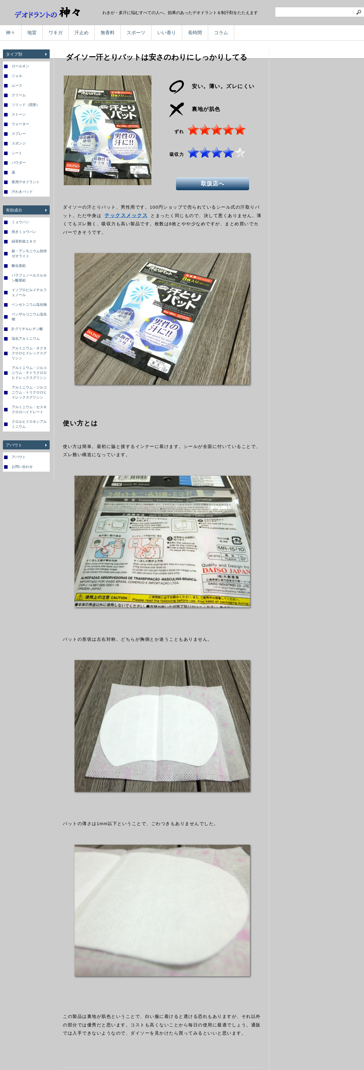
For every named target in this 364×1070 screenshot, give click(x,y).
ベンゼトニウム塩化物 (29, 305)
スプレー (19, 134)
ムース (17, 85)
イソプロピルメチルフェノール (29, 292)
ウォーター (20, 124)
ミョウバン (20, 222)
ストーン (19, 114)
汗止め (82, 32)
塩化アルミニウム (26, 338)
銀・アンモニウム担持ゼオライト (29, 253)
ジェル (17, 76)
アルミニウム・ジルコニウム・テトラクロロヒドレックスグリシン (29, 373)
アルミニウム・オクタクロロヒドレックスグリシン (29, 353)
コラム (221, 32)
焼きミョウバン (24, 232)
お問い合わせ (22, 467)
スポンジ (19, 143)
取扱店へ (215, 183)
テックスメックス (126, 215)
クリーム (19, 95)
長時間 (195, 32)
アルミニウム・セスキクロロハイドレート (29, 409)
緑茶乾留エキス (24, 241)
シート (17, 153)
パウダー (19, 163)
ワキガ (56, 32)
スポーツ (136, 32)
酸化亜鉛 (19, 266)
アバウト (19, 457)
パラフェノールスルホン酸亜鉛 (29, 277)
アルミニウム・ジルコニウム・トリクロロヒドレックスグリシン (29, 392)
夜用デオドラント (26, 182)
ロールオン (20, 66)
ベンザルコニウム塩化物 (29, 316)
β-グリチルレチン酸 (27, 329)
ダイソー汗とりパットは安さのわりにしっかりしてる (156, 57)
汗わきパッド (22, 192)
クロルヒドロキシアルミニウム (29, 424)
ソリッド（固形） (26, 105)
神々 (10, 32)
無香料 (108, 32)
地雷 (32, 32)
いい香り (166, 32)
